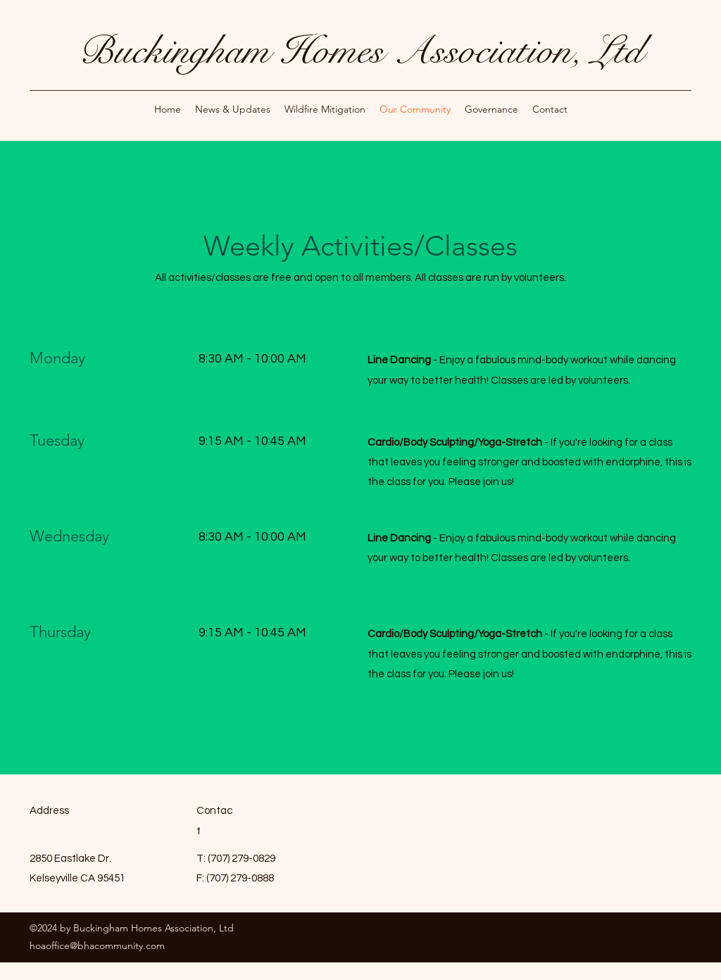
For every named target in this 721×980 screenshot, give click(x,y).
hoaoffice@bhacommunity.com (97, 945)
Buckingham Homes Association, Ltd (361, 51)
